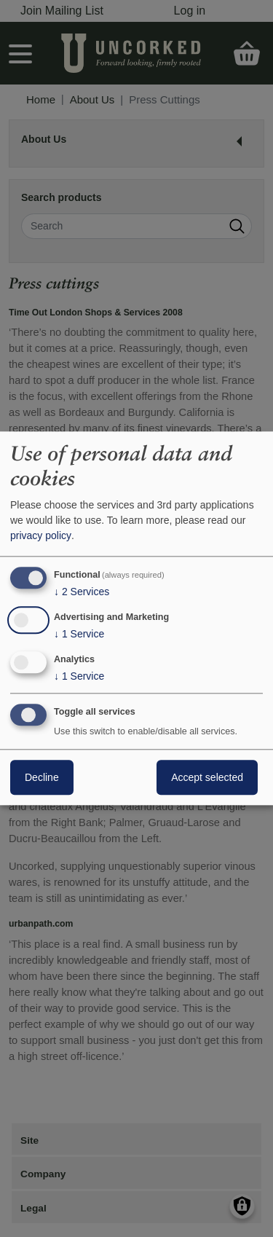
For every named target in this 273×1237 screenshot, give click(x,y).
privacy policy (40, 535)
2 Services (81, 591)
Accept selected (207, 778)
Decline (42, 778)
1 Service (79, 634)
